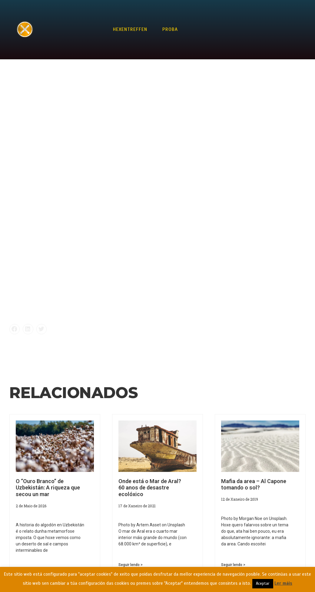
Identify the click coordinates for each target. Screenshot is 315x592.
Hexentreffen (130, 29)
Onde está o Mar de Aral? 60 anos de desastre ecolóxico (149, 487)
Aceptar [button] (263, 583)
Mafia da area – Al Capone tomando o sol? (253, 484)
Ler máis (283, 583)
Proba (170, 29)
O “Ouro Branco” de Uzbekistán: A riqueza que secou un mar (48, 487)
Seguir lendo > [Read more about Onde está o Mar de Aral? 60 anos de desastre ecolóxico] (130, 565)
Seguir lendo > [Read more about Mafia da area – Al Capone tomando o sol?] (233, 565)
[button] (14, 329)
